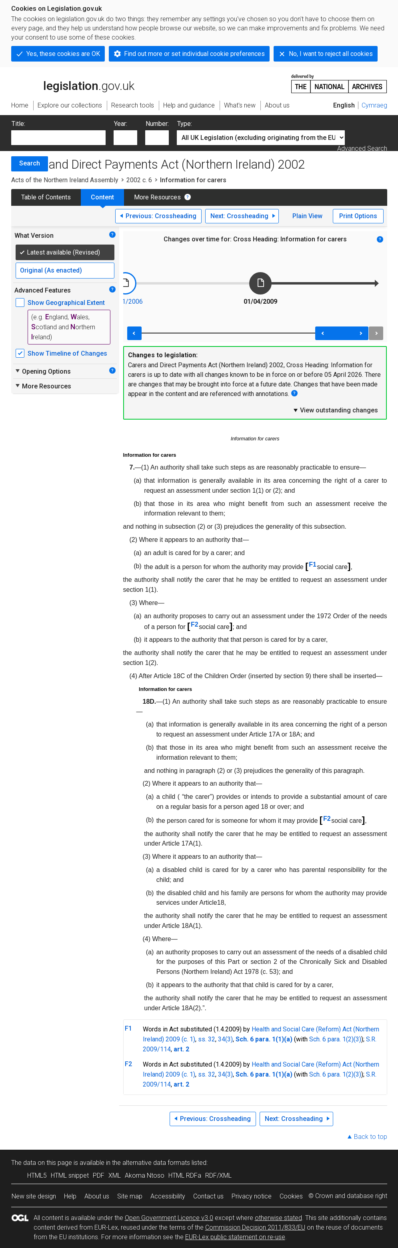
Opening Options (42, 371)
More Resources (157, 197)
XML (114, 1175)
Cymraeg (374, 105)
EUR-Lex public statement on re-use (235, 1237)
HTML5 (37, 1175)
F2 (194, 624)
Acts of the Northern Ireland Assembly (64, 180)
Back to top (370, 1137)
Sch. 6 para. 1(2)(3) (335, 1039)
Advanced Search (362, 148)
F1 (312, 564)
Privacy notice (252, 1196)
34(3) (225, 1039)
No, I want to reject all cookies (331, 54)
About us (96, 1196)
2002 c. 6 (139, 180)
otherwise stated (278, 1218)
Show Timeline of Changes (67, 353)
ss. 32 (206, 1039)
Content (102, 197)
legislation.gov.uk (72, 83)
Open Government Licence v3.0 (169, 1218)
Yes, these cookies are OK (63, 54)
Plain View (307, 216)
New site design (34, 1196)
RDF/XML (218, 1175)
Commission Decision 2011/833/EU (255, 1227)
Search (29, 163)
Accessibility (167, 1196)
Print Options (358, 216)
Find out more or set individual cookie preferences (194, 54)
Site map (129, 1196)
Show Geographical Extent (66, 303)
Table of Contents (46, 197)
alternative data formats (156, 1162)
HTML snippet (70, 1175)
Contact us (208, 1196)
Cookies (291, 1196)
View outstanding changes (335, 410)
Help (70, 1196)
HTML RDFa (184, 1175)
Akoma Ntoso (144, 1175)
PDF (98, 1175)
